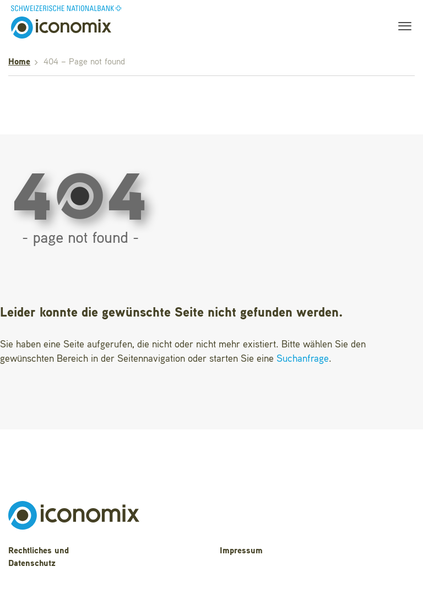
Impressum (241, 551)
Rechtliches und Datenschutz (38, 557)
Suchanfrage (302, 359)
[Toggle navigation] (401, 27)
